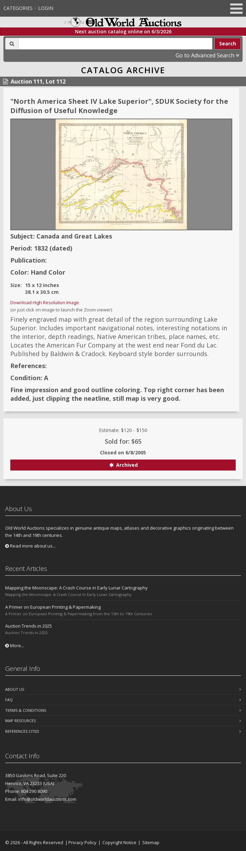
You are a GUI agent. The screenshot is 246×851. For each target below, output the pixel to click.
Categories (18, 8)
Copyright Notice (119, 842)
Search (227, 43)
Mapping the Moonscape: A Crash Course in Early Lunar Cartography (76, 588)
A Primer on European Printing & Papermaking (53, 607)
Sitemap (150, 842)
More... (14, 645)
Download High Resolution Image (44, 302)
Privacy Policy (82, 842)
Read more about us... (30, 546)
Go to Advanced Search (207, 55)
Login (45, 8)
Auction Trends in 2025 (28, 626)
